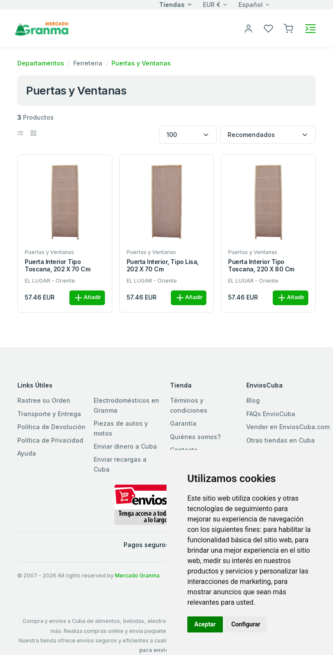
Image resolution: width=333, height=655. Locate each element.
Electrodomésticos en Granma (126, 405)
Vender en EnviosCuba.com (288, 426)
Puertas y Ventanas (141, 63)
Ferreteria (87, 63)
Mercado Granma (137, 575)
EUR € (212, 4)
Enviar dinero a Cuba (125, 446)
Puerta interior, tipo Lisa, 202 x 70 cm (163, 265)
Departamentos (40, 63)
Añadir (87, 298)
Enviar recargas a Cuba (120, 464)
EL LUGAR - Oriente (50, 280)
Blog (253, 400)
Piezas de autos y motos (121, 428)
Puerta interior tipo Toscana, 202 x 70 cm (57, 265)
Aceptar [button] (205, 624)
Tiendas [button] (172, 4)
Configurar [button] (246, 624)
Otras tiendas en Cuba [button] (280, 440)
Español (250, 4)
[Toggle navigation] (310, 29)
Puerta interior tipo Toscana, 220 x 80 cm (261, 265)
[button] (288, 28)
